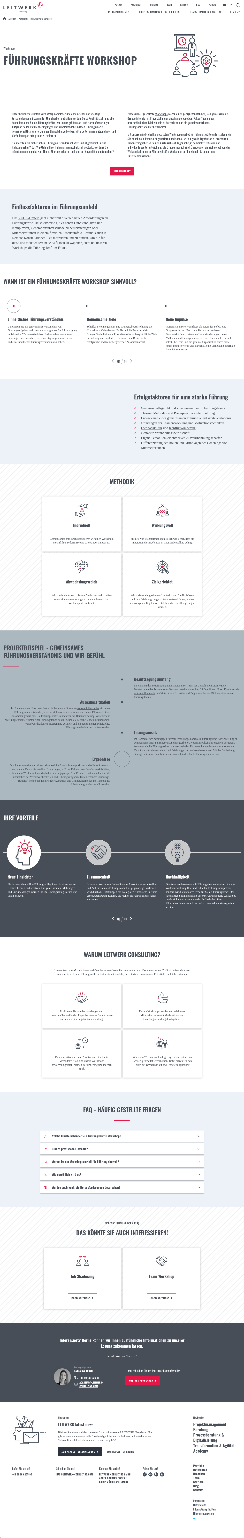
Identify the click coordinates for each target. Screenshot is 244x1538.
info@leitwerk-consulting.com (74, 1474)
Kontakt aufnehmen (142, 1380)
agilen (198, 413)
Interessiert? (122, 171)
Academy (12, 18)
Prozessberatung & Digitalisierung (208, 1437)
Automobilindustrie (144, 693)
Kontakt (212, 4)
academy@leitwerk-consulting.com (91, 1384)
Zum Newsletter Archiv (120, 1451)
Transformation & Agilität (214, 1445)
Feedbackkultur (151, 428)
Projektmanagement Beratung (209, 1426)
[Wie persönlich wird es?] (122, 1174)
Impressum (199, 1501)
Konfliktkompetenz (182, 428)
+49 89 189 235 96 (22, 1474)
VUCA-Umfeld (29, 218)
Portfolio (118, 4)
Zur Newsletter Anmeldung (80, 1451)
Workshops (23, 18)
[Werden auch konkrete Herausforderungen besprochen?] (122, 1187)
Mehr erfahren (82, 1297)
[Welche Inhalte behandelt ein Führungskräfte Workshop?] (122, 1136)
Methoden (160, 413)
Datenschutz (199, 1505)
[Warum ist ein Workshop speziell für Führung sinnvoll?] (122, 1161)
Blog (198, 4)
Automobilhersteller (88, 708)
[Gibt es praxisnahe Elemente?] (122, 1148)
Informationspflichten (204, 1509)
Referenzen (136, 4)
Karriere (184, 4)
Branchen (154, 4)
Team (169, 4)
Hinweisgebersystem (204, 1513)
